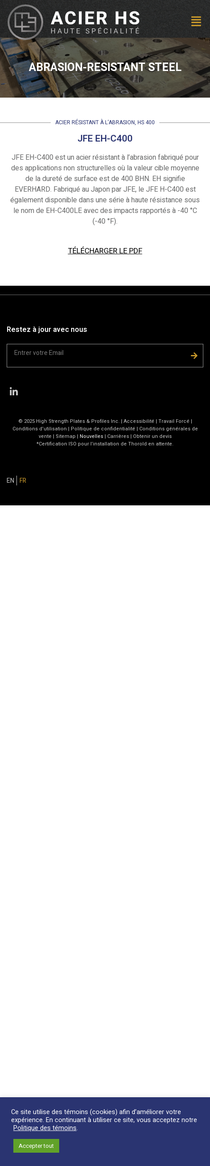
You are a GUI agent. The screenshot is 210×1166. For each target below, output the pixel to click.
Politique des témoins (45, 1128)
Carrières (118, 436)
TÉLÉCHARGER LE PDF (105, 250)
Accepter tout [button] (36, 1146)
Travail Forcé (174, 421)
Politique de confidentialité (103, 429)
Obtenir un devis (152, 436)
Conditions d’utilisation (39, 429)
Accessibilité (139, 421)
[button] (174, 22)
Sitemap (66, 436)
